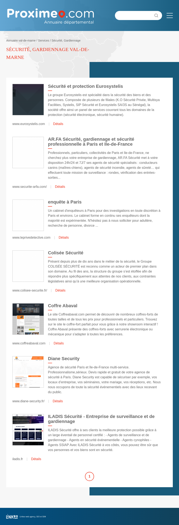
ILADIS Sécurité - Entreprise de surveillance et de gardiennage (101, 419)
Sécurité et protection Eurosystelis (85, 86)
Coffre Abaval (62, 305)
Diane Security (64, 358)
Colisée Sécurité (65, 252)
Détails (58, 124)
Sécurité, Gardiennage (65, 40)
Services (43, 40)
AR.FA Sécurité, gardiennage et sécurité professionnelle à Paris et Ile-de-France (91, 142)
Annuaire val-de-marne (21, 40)
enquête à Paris (65, 202)
